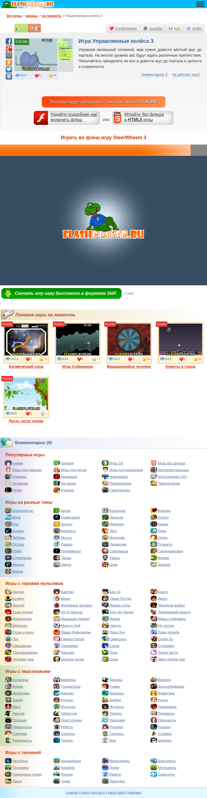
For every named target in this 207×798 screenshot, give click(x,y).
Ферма (159, 557)
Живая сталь (116, 605)
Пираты (112, 713)
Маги (12, 706)
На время (16, 483)
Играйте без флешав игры (144, 117)
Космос (14, 530)
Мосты (62, 537)
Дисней (14, 605)
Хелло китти (164, 652)
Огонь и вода (19, 632)
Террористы (18, 740)
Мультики (113, 537)
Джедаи (63, 693)
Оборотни (65, 713)
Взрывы (160, 510)
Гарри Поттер (116, 598)
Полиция (16, 720)
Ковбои (111, 700)
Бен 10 (111, 591)
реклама (134, 792)
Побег (13, 551)
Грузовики (17, 767)
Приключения (165, 483)
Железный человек (72, 605)
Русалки (112, 726)
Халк (109, 652)
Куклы (159, 700)
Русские (63, 490)
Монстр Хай (66, 625)
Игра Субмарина (78, 345)
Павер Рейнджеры (72, 632)
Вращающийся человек (129, 345)
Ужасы (111, 557)
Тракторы (113, 781)
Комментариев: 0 (154, 75)
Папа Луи (113, 632)
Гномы (111, 686)
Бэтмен (14, 598)
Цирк (110, 564)
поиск (85, 792)
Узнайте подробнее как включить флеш (74, 117)
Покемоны (162, 713)
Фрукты (15, 564)
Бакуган (63, 591)
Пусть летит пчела (26, 400)
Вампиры (64, 679)
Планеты (161, 544)
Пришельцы (18, 726)
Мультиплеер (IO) (168, 476)
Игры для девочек (23, 469)
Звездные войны (167, 605)
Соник (110, 645)
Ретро (13, 490)
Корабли (64, 767)
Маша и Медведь (168, 618)
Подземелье (67, 551)
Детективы (17, 693)
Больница (113, 510)
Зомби (14, 700)
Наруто (111, 625)
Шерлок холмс (68, 659)
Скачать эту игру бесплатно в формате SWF (65, 293)
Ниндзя (14, 713)
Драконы (113, 693)
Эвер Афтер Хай (167, 659)
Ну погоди (162, 625)
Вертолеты (162, 760)
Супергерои (18, 557)
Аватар (14, 591)
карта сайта (116, 792)
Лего (109, 530)
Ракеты (111, 774)
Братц (159, 591)
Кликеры (15, 476)
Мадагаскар (18, 618)
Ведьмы (112, 679)
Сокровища (115, 551)
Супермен (162, 645)
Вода (12, 517)
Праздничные (117, 483)
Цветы (62, 564)
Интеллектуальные (169, 469)
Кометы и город (180, 345)
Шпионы (160, 740)
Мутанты (113, 706)
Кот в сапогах (68, 612)
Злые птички (19, 612)
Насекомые (163, 706)
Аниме (14, 463)
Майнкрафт (115, 476)
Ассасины (16, 679)
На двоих (64, 483)
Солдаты (113, 733)
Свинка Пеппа (68, 639)
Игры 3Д (112, 463)
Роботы (63, 726)
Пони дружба (164, 632)
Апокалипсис (19, 510)
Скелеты (64, 733)
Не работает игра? (186, 75)
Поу (12, 639)
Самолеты (162, 774)
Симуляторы (116, 490)
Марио (111, 618)
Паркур (63, 544)
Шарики (160, 564)
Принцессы (163, 720)
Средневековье (166, 551)
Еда (12, 524)
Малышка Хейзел (71, 618)
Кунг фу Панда (117, 612)
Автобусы (16, 760)
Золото (63, 524)
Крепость (64, 530)
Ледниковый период (170, 612)
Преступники (67, 720)
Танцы (62, 557)
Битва (62, 510)
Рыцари (160, 726)
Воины (14, 686)
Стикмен (161, 733)
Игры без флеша (167, 463)
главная (72, 792)
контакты (98, 792)
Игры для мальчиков (122, 469)
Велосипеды (116, 760)
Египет (159, 517)
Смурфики (65, 645)
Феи (109, 740)
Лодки (110, 767)
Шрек (110, 659)
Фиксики (63, 652)
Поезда (63, 774)
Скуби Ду (161, 639)
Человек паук (19, 659)
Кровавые (65, 476)
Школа (14, 571)
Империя (113, 524)
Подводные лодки (23, 774)
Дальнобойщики (167, 686)
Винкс (61, 598)
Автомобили (67, 760)
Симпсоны (114, 639)
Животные (162, 693)
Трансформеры (21, 652)
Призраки (113, 720)
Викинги (160, 679)
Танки (61, 781)
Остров (14, 544)
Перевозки (114, 544)
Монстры (64, 706)
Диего (158, 598)
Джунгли (112, 517)
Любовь (15, 537)
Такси (13, 781)
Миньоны (16, 625)
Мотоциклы (163, 767)
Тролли (63, 740)
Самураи (16, 733)
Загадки (63, 463)
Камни (159, 524)
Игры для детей (70, 469)
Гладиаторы (67, 686)
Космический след (26, 345)
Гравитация (66, 517)
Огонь (159, 537)
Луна (158, 530)
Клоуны (63, 700)
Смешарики (18, 645)
